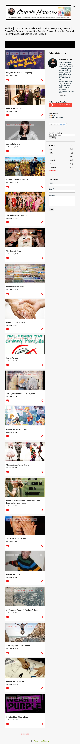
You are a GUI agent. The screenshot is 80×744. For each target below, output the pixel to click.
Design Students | (56, 31)
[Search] (74, 6)
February (53, 164)
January (53, 168)
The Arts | (19, 28)
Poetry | (9, 34)
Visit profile (62, 96)
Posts (53, 115)
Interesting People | (36, 31)
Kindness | (18, 34)
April (52, 157)
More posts (25, 734)
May (52, 153)
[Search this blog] (62, 135)
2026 (50, 149)
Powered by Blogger (40, 741)
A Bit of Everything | (53, 28)
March (52, 160)
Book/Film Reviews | (15, 31)
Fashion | (9, 28)
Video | (42, 34)
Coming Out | (31, 34)
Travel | (68, 28)
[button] (42, 79)
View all (9, 46)
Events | (70, 31)
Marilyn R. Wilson (65, 59)
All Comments (57, 117)
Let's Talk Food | (34, 28)
